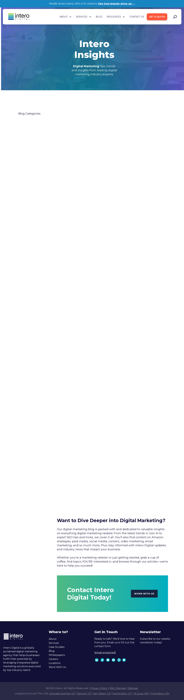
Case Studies (56, 647)
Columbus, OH (160, 693)
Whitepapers (57, 655)
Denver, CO (84, 693)
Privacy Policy (99, 688)
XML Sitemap (118, 688)
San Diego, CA (101, 693)
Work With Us (57, 667)
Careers (53, 659)
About (53, 638)
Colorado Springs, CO (62, 693)
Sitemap (133, 688)
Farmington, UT (122, 693)
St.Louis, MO (141, 693)
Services (54, 642)
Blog (52, 651)
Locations (54, 663)
